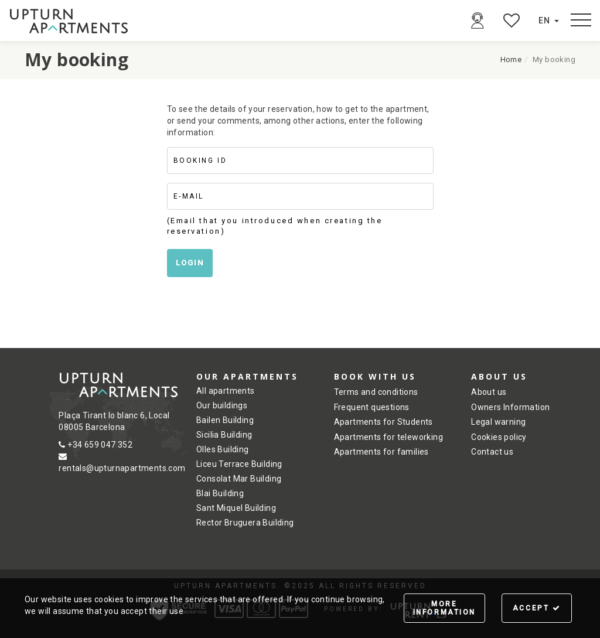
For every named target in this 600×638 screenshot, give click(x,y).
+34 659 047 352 (95, 444)
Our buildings (221, 405)
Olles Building (222, 449)
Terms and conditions (376, 392)
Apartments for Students (383, 422)
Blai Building (220, 493)
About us (499, 376)
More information (444, 608)
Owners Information (510, 407)
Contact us (492, 451)
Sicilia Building (224, 434)
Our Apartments (247, 376)
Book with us (375, 376)
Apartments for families (381, 451)
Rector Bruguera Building (245, 522)
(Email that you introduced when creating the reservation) (275, 226)
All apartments (225, 390)
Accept (537, 608)
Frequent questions (372, 407)
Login (190, 262)
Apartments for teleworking (388, 437)
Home (511, 59)
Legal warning (498, 422)
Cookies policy (499, 437)
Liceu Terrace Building (239, 464)
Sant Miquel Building (236, 508)
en (549, 20)
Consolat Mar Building (238, 478)
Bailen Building (225, 420)
